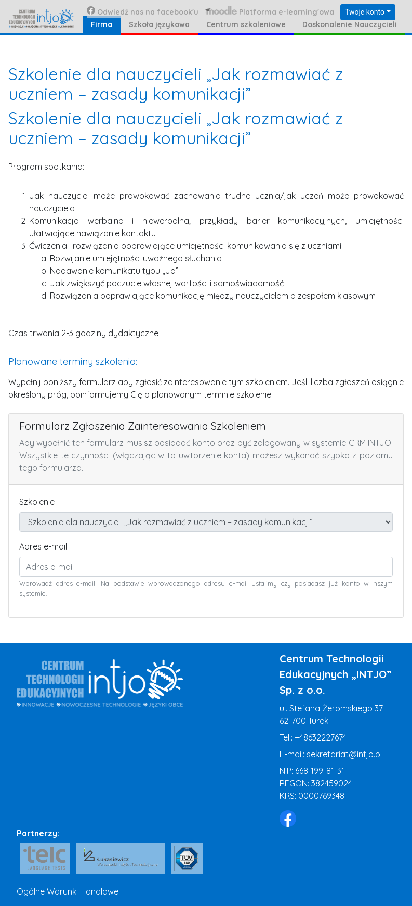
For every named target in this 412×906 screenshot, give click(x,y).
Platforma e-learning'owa (269, 11)
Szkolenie (37, 501)
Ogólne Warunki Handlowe (67, 891)
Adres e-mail (43, 546)
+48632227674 (321, 737)
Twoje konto (364, 12)
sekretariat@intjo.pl (344, 754)
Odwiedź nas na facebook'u (142, 11)
